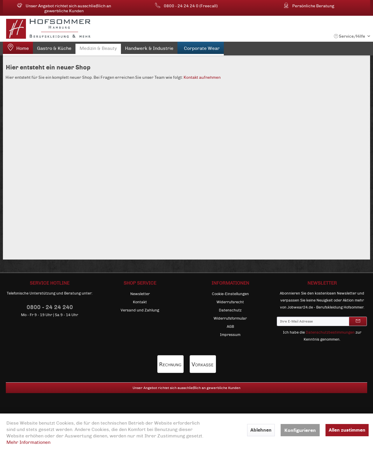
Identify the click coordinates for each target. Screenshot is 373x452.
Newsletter (140, 294)
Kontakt (140, 302)
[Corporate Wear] (200, 48)
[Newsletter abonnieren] (358, 321)
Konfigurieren (300, 430)
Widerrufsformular (230, 318)
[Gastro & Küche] (54, 49)
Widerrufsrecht (230, 302)
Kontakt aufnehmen (202, 77)
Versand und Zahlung (140, 310)
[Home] (18, 48)
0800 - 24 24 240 (50, 307)
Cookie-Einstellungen (230, 294)
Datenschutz (230, 310)
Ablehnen (261, 430)
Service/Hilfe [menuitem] (350, 36)
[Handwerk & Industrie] (149, 49)
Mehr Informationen (28, 442)
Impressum (230, 334)
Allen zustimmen (347, 430)
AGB (230, 326)
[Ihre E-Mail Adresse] (313, 321)
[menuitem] (18, 48)
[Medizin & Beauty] (98, 49)
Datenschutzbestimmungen (330, 332)
